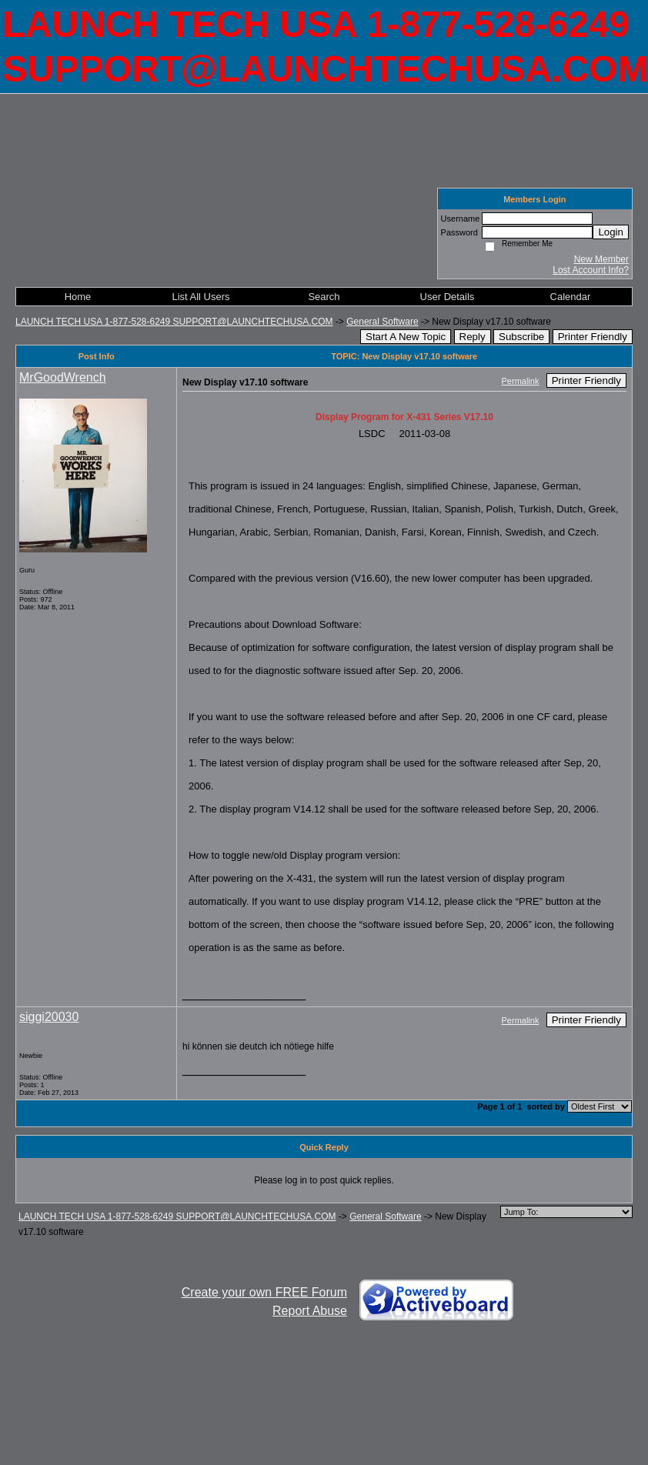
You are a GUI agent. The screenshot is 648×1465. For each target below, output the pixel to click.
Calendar (570, 296)
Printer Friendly (592, 336)
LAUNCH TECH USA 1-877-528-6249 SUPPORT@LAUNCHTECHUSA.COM (174, 321)
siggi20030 (48, 1016)
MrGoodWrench (62, 377)
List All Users (200, 296)
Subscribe (521, 336)
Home (78, 296)
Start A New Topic (406, 336)
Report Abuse (309, 1310)
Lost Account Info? (591, 270)
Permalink (520, 380)
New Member (601, 259)
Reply (472, 336)
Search (323, 296)
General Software (382, 321)
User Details (447, 296)
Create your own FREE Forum (264, 1292)
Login (610, 232)
